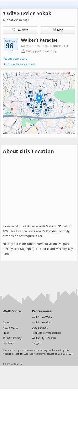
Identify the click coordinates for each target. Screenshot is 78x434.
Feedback (8, 343)
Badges (36, 343)
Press (6, 332)
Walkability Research (44, 338)
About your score (15, 58)
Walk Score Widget (42, 317)
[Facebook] (11, 317)
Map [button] (57, 30)
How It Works (10, 327)
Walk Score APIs (41, 322)
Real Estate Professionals (46, 332)
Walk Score (12, 311)
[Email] (18, 317)
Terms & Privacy (12, 338)
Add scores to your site (20, 64)
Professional (42, 311)
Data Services (40, 327)
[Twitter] (5, 317)
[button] (39, 98)
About (6, 322)
